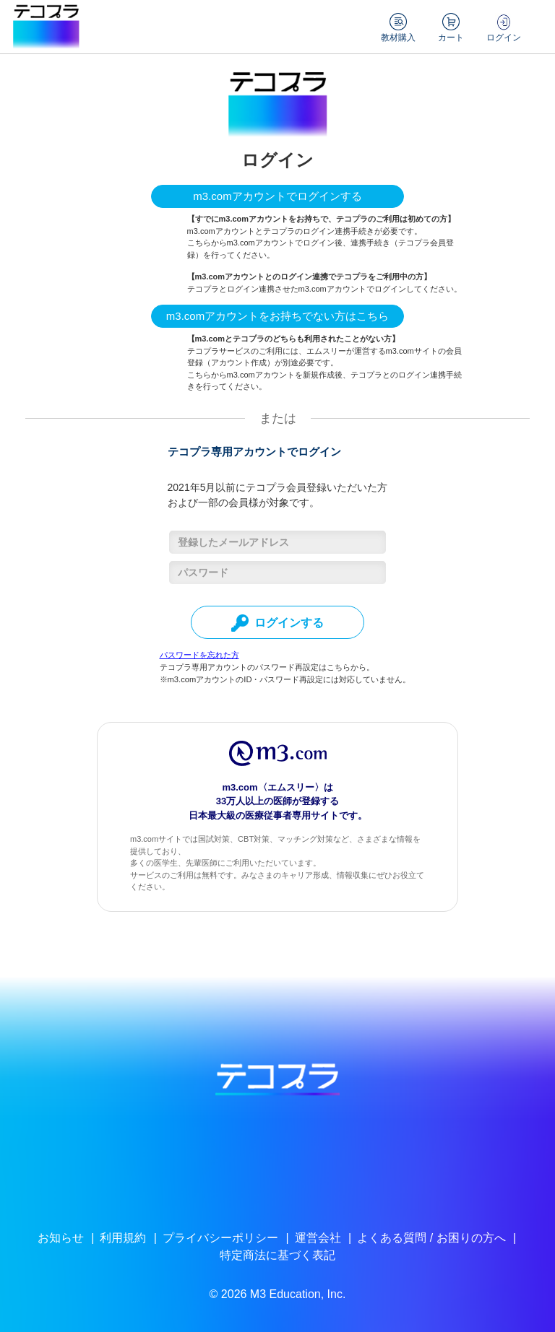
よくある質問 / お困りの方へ (431, 1238)
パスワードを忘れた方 (199, 654)
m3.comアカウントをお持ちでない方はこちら (277, 316)
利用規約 (123, 1238)
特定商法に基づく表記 (277, 1255)
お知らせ (61, 1238)
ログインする (277, 622)
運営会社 (318, 1238)
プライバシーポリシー (220, 1238)
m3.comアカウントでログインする (277, 196)
